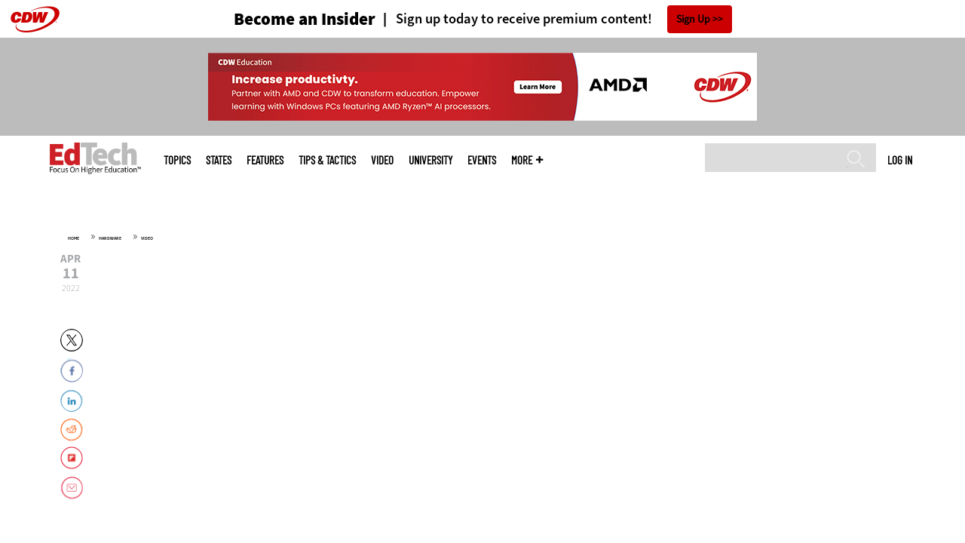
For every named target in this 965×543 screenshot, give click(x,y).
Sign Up (693, 19)
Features (265, 160)
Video (382, 160)
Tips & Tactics (327, 160)
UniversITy (430, 160)
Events (481, 160)
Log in (899, 160)
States (218, 160)
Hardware (110, 238)
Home (73, 238)
